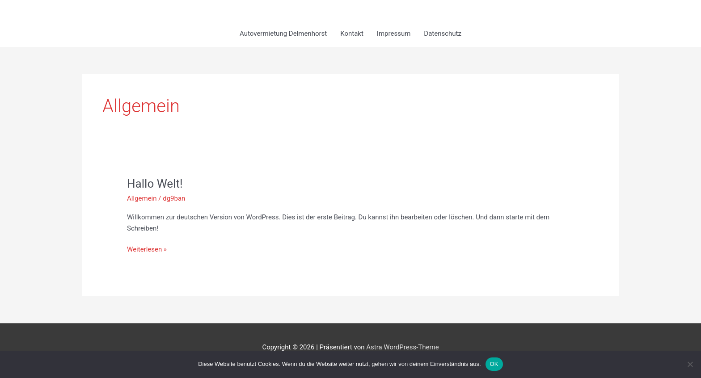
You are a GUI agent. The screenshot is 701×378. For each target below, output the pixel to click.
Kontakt (351, 33)
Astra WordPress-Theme (402, 347)
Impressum (393, 33)
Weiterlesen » (147, 248)
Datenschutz (442, 33)
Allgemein (142, 198)
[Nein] (689, 364)
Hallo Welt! (155, 183)
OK (494, 364)
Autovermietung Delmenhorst (283, 33)
